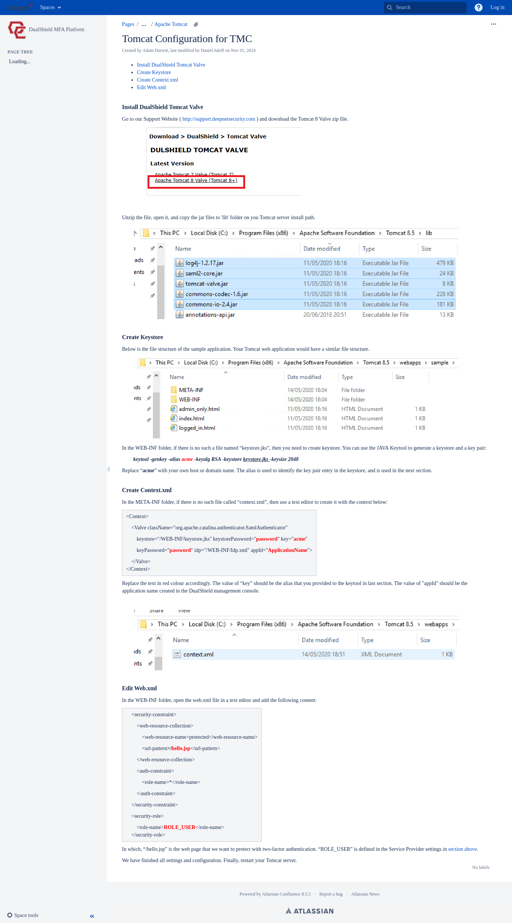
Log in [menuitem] (497, 7)
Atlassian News (365, 894)
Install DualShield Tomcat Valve (171, 65)
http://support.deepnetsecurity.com (218, 119)
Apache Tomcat (171, 24)
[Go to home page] (20, 7)
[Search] (390, 8)
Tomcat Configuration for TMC (187, 38)
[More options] (493, 24)
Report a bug (331, 894)
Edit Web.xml (151, 87)
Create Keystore (154, 72)
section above (462, 849)
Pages (128, 24)
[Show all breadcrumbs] (144, 24)
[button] (478, 7)
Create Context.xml (157, 80)
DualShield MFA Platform (56, 29)
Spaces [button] (47, 7)
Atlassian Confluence (281, 894)
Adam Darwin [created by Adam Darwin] (155, 50)
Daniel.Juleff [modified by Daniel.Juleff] (212, 50)
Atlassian (309, 910)
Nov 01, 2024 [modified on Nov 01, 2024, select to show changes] (243, 50)
